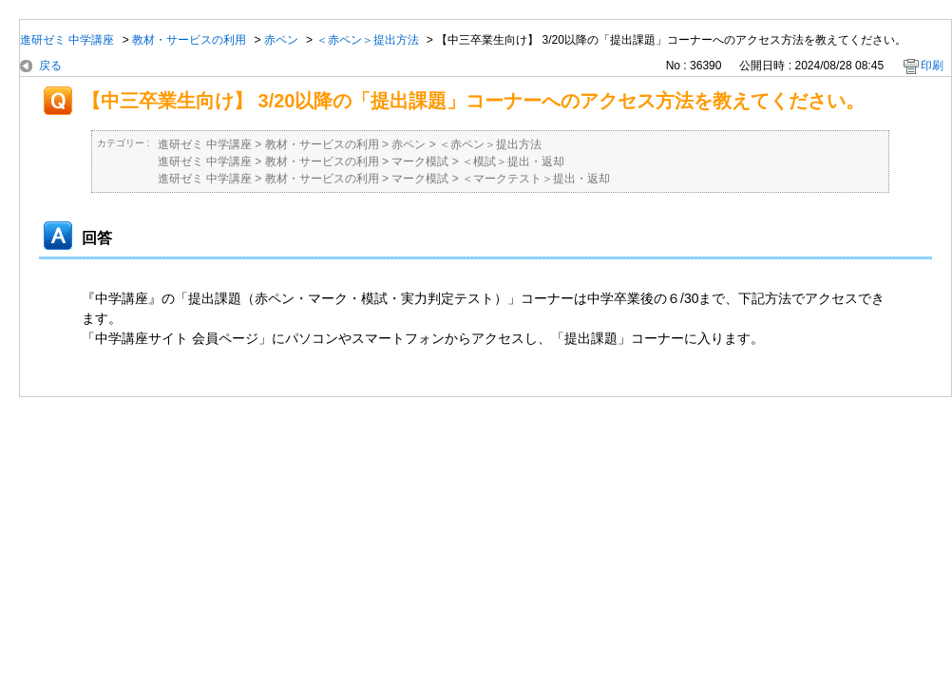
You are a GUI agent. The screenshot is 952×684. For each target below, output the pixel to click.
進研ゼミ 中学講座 (67, 40)
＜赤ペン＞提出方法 (367, 40)
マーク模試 (419, 161)
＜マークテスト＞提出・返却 (536, 178)
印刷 (932, 65)
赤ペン (281, 40)
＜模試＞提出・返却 (513, 161)
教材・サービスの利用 (189, 40)
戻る (50, 65)
